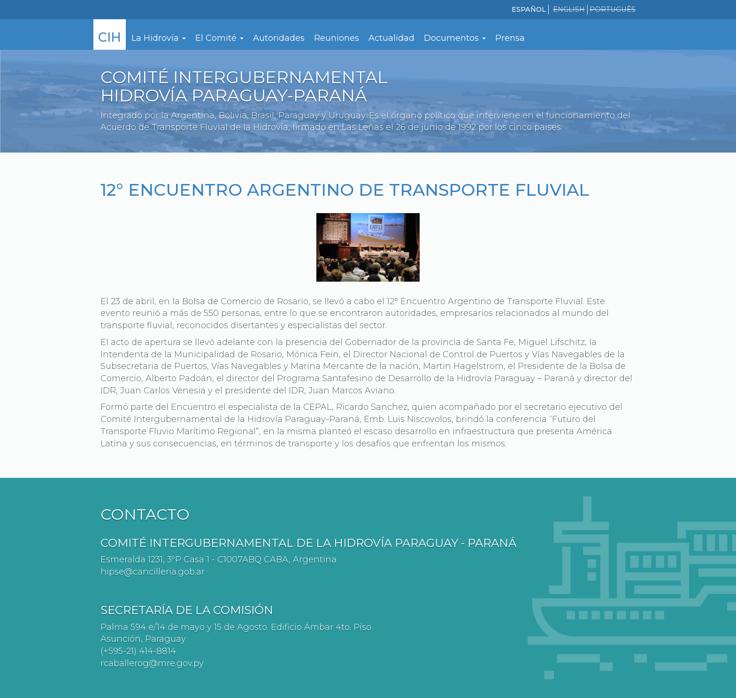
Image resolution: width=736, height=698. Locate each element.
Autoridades (279, 38)
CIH (109, 37)
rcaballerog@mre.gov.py (152, 663)
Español (529, 9)
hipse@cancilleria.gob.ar (152, 572)
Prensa (510, 38)
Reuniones (336, 38)
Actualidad (391, 38)
